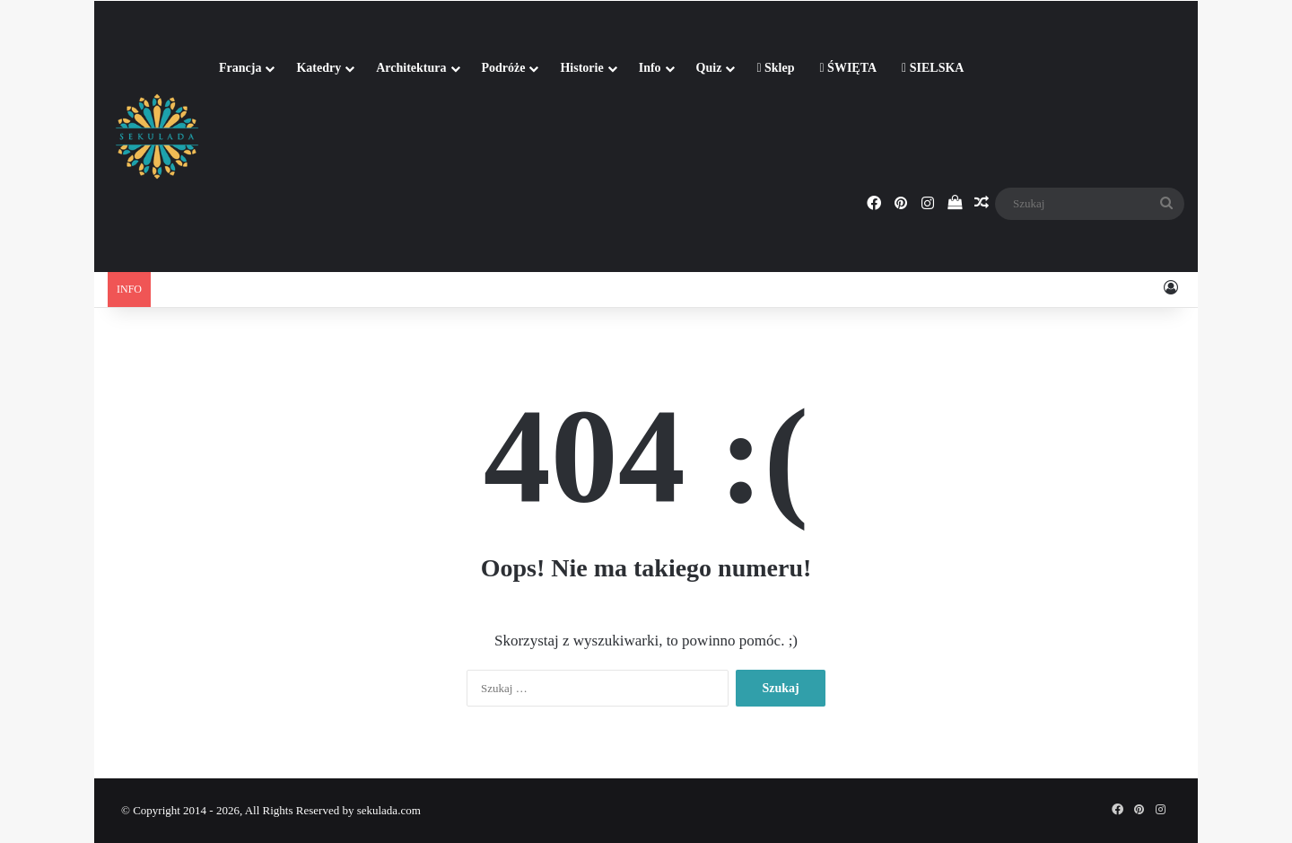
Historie (581, 68)
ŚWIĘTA (848, 68)
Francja (240, 68)
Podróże (504, 68)
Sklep (775, 68)
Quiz (709, 68)
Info (650, 68)
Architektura (411, 68)
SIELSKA (933, 68)
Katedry (318, 68)
